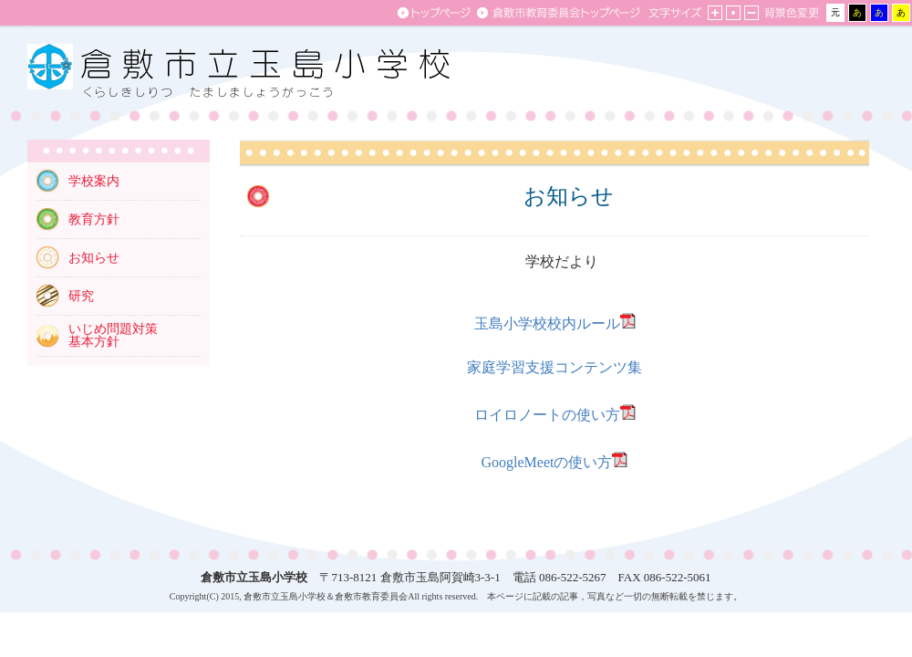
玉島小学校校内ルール (547, 323)
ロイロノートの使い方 (547, 414)
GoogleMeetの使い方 (547, 462)
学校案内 (93, 181)
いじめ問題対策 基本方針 (113, 335)
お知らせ (93, 258)
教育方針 (93, 219)
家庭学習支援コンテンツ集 (554, 367)
